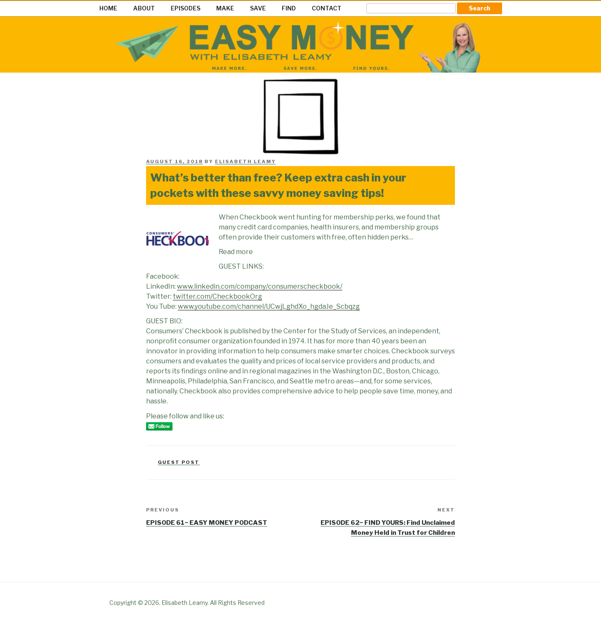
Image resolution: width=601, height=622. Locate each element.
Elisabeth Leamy (245, 161)
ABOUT (144, 8)
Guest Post (179, 462)
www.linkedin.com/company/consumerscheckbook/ (259, 286)
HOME (108, 8)
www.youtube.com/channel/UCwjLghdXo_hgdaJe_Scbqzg (269, 306)
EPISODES (185, 8)
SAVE (258, 8)
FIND (289, 8)
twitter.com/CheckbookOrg (217, 296)
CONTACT (326, 8)
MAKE (225, 8)
